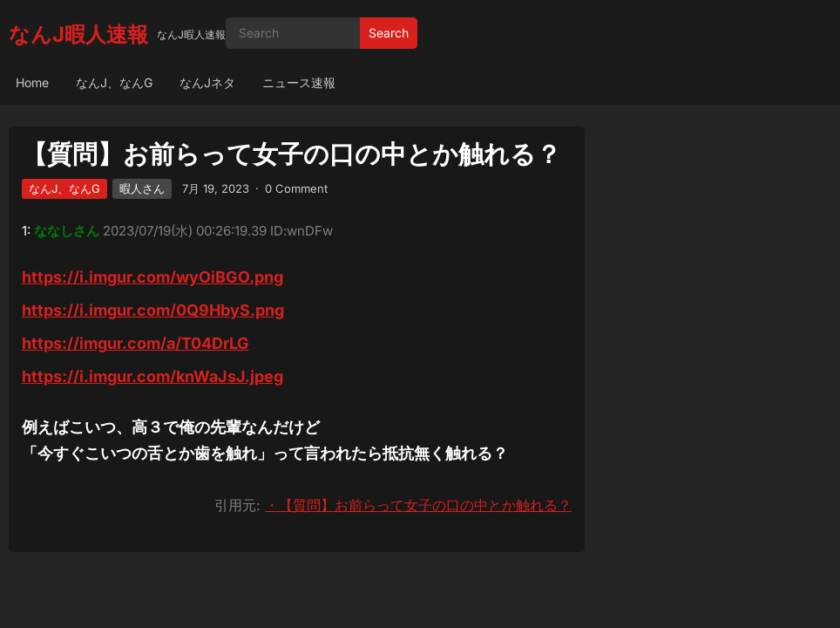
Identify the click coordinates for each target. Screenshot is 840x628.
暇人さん (142, 188)
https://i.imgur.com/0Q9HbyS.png (153, 310)
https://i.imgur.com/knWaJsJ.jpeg (152, 376)
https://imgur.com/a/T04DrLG (135, 343)
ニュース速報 (298, 82)
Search (389, 32)
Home (32, 82)
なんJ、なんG (114, 82)
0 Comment (296, 188)
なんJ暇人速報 (78, 34)
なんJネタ (207, 82)
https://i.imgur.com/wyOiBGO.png (152, 277)
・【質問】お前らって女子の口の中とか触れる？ (418, 505)
